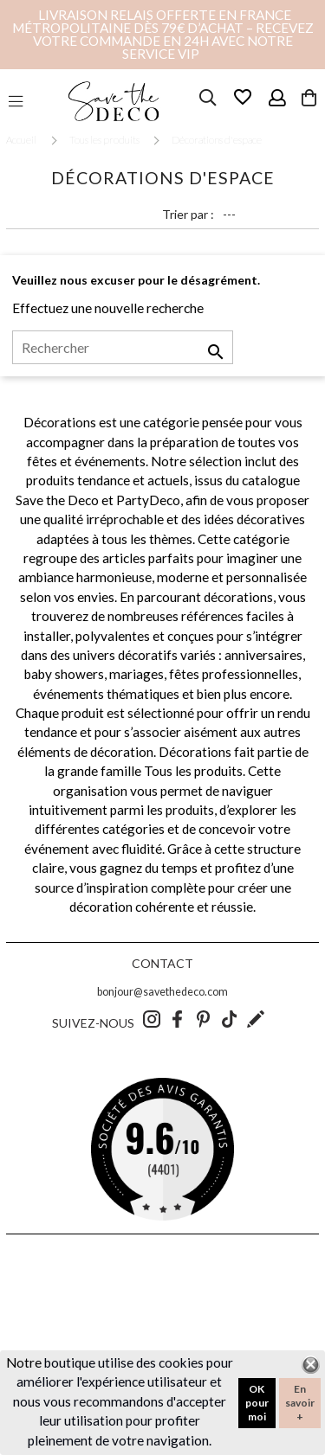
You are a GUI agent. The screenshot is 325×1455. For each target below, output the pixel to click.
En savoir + (300, 1402)
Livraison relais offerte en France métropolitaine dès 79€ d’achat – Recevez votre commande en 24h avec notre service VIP (163, 34)
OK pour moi (257, 1402)
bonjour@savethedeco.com (162, 991)
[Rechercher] (122, 347)
